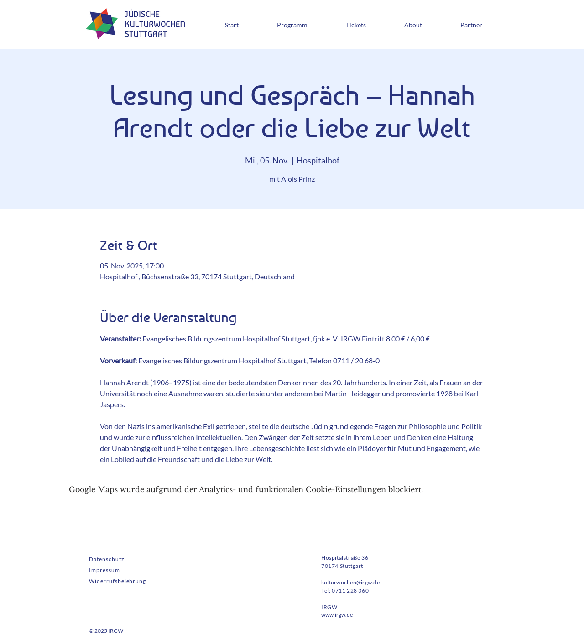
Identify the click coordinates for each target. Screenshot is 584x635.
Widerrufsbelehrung (117, 580)
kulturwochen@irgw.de (350, 582)
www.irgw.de (337, 614)
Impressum (104, 570)
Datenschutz (107, 559)
